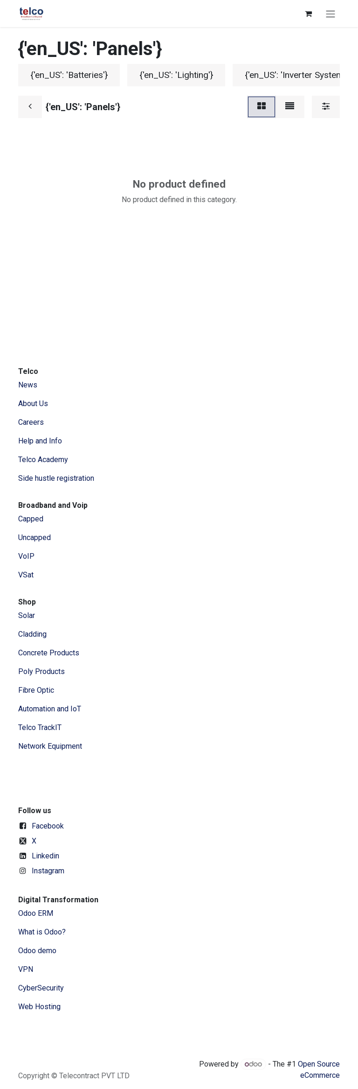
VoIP (26, 556)
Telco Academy (43, 459)
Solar (26, 615)
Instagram (48, 870)
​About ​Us (33, 403)
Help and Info (40, 440)
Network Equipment (50, 746)
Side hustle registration (56, 478)
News (27, 384)
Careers (31, 422)
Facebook (48, 826)
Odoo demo (37, 950)
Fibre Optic (36, 690)
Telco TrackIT (40, 727)
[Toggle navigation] (330, 13)
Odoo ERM (36, 913)
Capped (31, 518)
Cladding (32, 634)
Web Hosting (39, 1006)
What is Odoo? (42, 931)
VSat (26, 574)
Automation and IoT (49, 708)
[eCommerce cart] (308, 13)
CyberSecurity (41, 988)
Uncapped (35, 537)
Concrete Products (48, 652)
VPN (25, 969)
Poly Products (41, 671)
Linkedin (45, 855)
